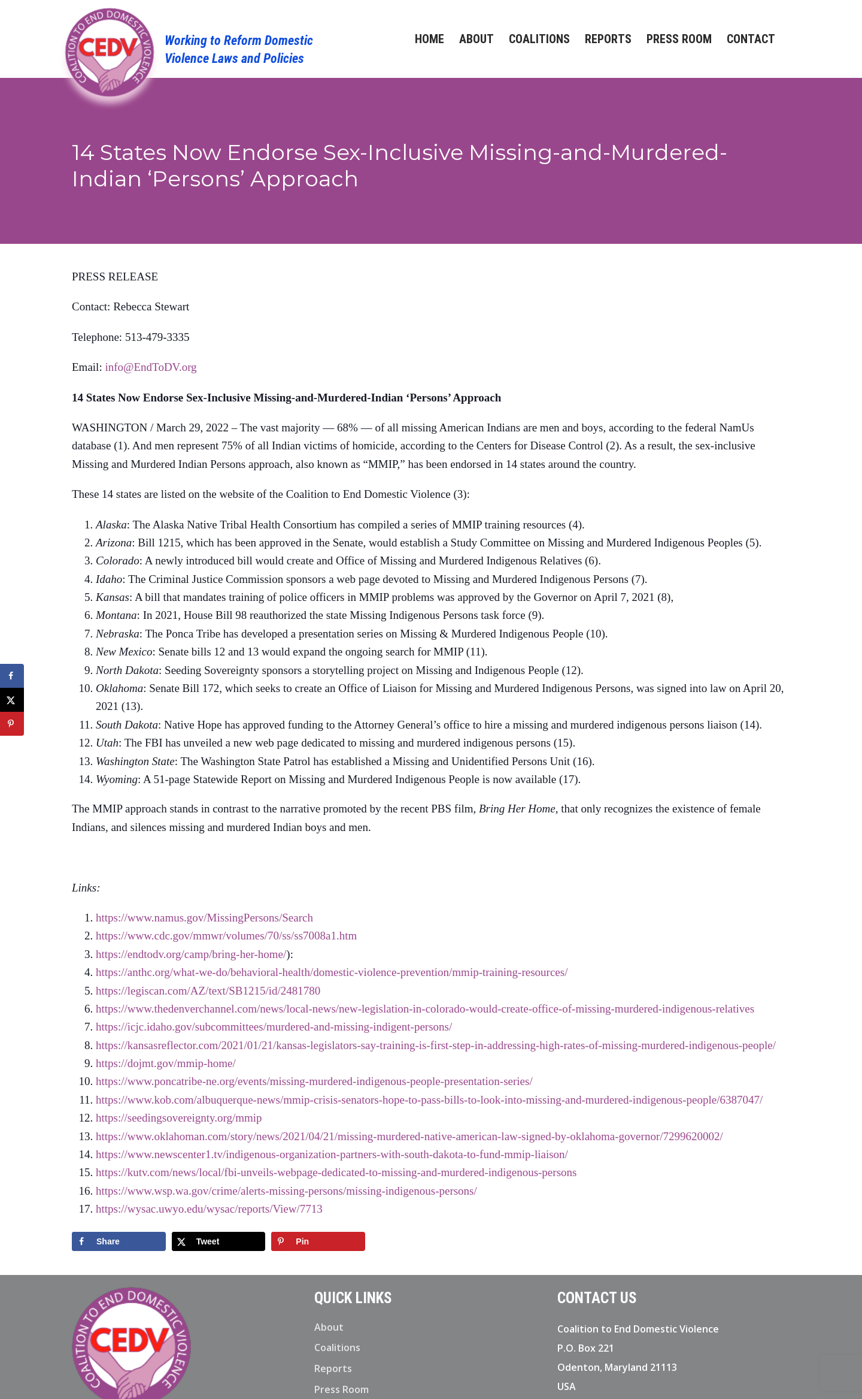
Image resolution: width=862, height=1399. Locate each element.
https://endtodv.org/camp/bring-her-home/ (191, 954)
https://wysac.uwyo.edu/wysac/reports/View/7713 (209, 1208)
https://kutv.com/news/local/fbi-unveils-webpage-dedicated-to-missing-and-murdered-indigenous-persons (336, 1172)
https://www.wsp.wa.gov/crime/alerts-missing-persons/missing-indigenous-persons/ (286, 1191)
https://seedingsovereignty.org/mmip (179, 1117)
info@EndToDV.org (150, 367)
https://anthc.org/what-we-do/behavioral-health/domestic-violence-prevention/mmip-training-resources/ (331, 972)
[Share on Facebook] (119, 1241)
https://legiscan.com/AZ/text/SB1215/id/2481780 (208, 990)
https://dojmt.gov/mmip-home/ (166, 1063)
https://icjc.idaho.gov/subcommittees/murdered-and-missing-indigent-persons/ (274, 1026)
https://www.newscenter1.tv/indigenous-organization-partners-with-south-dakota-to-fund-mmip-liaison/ (332, 1154)
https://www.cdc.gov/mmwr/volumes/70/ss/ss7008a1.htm (226, 935)
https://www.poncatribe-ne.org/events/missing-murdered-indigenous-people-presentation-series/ (314, 1081)
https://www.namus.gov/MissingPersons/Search (204, 917)
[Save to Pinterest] (318, 1241)
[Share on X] (219, 1241)
